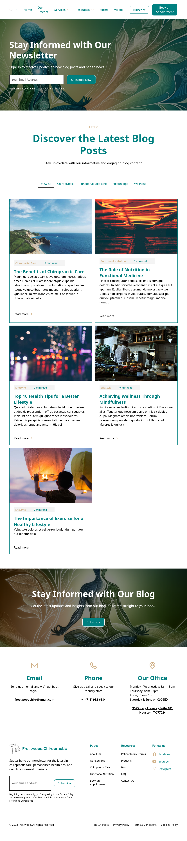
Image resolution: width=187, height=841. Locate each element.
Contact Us (127, 780)
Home (28, 10)
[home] (15, 10)
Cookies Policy (169, 824)
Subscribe (93, 622)
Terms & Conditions (145, 824)
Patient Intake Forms (133, 754)
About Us (95, 754)
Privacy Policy (121, 824)
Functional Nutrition (102, 774)
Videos (118, 10)
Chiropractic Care (100, 767)
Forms (104, 10)
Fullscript (139, 10)
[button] (62, 9)
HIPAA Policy (101, 824)
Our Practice (43, 10)
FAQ (123, 774)
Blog (124, 767)
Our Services (97, 760)
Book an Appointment (165, 10)
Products (126, 760)
